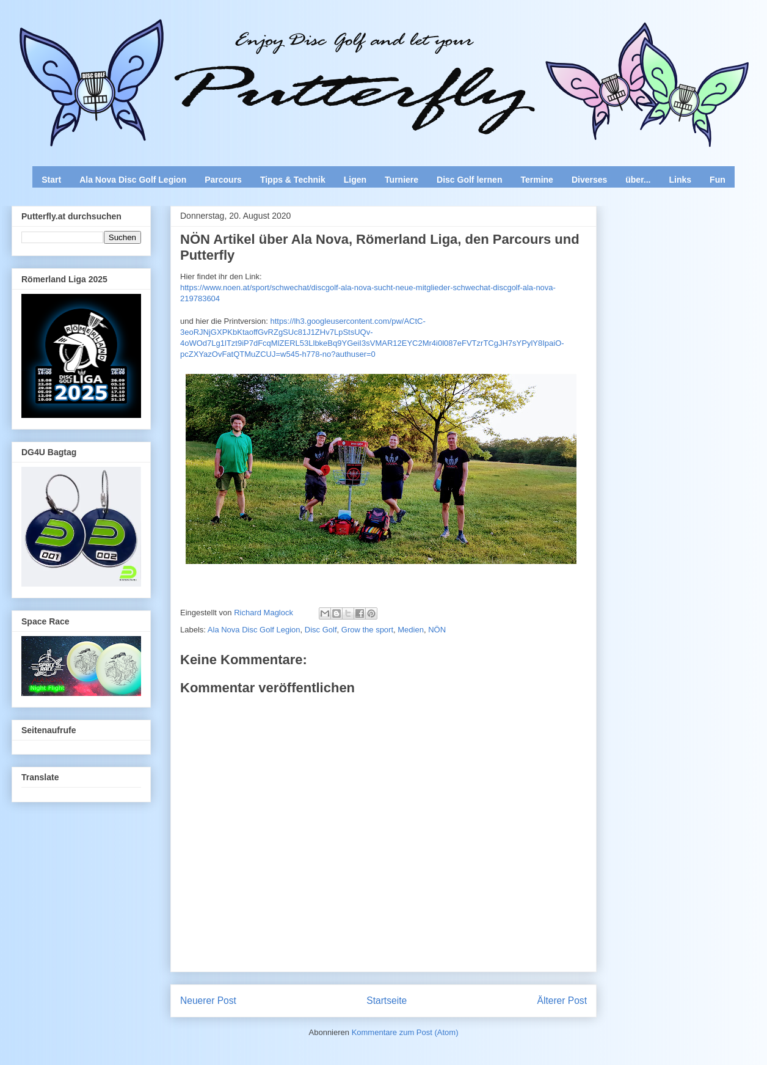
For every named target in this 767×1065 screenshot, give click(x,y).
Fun (717, 180)
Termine (536, 180)
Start (51, 180)
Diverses (589, 180)
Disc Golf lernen (469, 180)
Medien (411, 629)
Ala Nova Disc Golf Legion (132, 180)
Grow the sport (367, 629)
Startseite (386, 1000)
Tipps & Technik (292, 180)
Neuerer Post (208, 1000)
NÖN (437, 629)
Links (680, 180)
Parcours (223, 180)
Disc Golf (321, 629)
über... (637, 180)
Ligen (355, 180)
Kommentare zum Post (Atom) (405, 1032)
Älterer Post (562, 1000)
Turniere (401, 180)
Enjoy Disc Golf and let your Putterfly (147, 40)
